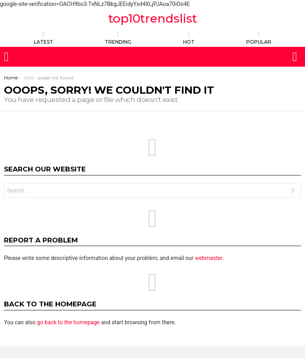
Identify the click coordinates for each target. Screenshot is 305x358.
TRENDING (118, 37)
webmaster (208, 258)
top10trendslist (152, 18)
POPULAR (258, 37)
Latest (43, 37)
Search (293, 191)
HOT (189, 37)
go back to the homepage (68, 322)
